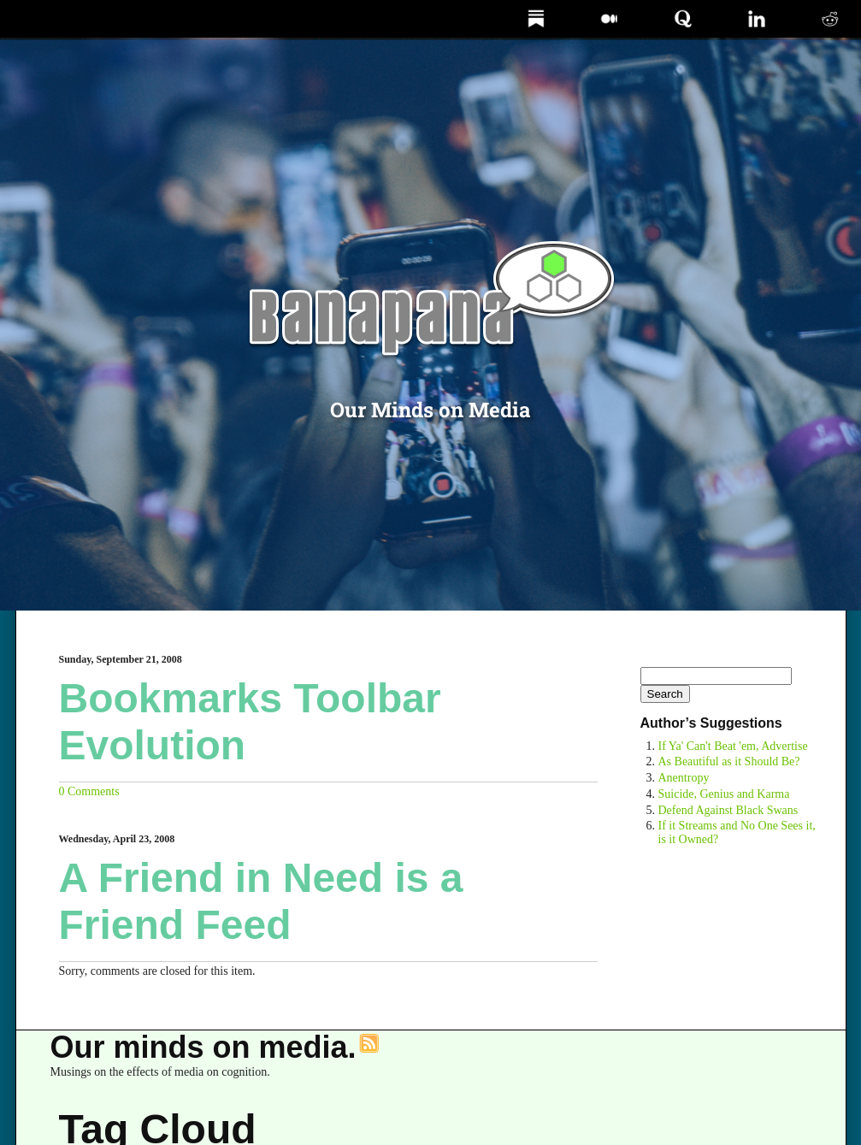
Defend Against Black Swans (728, 810)
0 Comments (89, 791)
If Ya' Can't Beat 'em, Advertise (733, 746)
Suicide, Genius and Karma (724, 794)
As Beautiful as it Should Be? (729, 761)
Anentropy (684, 777)
